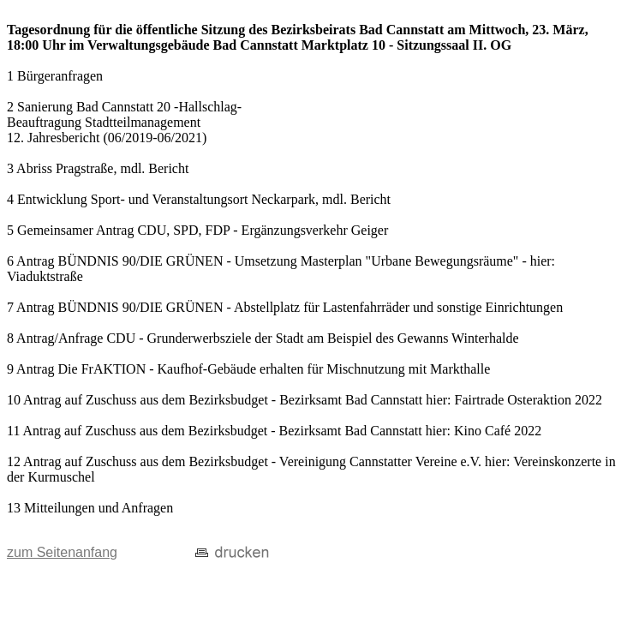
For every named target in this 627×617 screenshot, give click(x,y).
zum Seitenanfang (62, 552)
